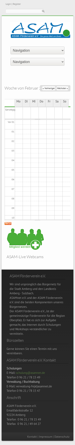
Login (8, 3)
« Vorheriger (49, 88)
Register (17, 3)
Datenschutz (61, 436)
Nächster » (62, 88)
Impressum (45, 436)
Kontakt (32, 436)
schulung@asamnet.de (30, 373)
